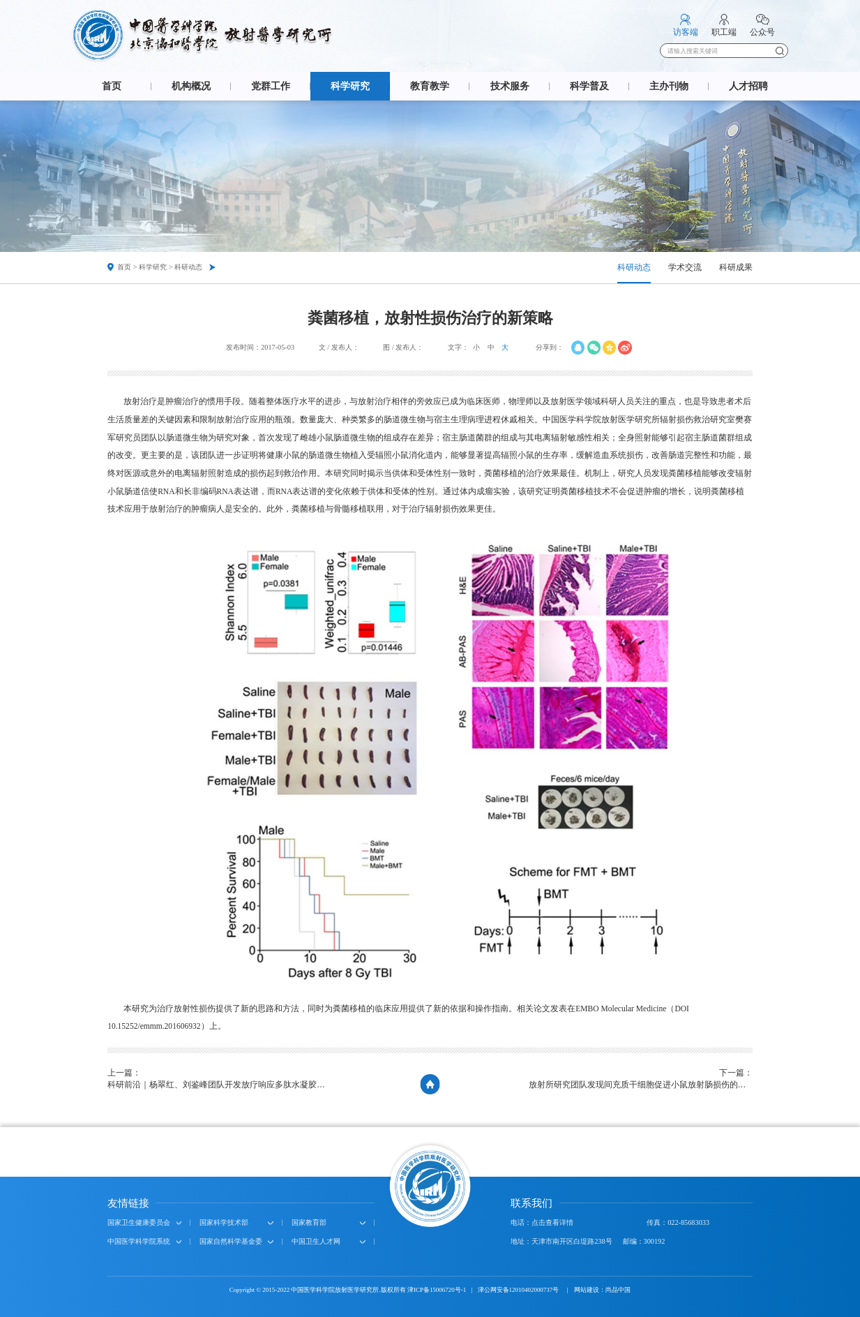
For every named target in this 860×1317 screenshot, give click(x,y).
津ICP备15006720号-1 (436, 1289)
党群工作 (270, 85)
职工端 (724, 32)
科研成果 (736, 267)
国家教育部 (309, 1222)
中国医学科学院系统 (138, 1241)
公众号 (762, 32)
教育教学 (429, 85)
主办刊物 (668, 85)
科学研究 (350, 85)
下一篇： (641, 1080)
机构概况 (191, 85)
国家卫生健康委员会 (138, 1222)
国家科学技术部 (223, 1222)
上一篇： (219, 1080)
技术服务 (509, 85)
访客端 (685, 32)
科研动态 (634, 267)
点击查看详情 (552, 1222)
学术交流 (685, 267)
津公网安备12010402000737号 (519, 1289)
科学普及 (589, 85)
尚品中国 (618, 1289)
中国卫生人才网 (316, 1241)
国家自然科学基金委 (230, 1241)
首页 (111, 85)
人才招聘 (748, 85)
